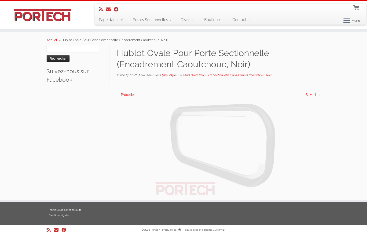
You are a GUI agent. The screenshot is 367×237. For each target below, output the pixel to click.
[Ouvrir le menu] (346, 21)
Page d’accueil (111, 20)
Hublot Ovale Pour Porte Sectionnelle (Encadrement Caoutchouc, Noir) (226, 75)
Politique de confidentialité (65, 209)
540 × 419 (167, 75)
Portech (155, 229)
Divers (188, 20)
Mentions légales (59, 215)
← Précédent (126, 95)
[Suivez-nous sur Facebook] (117, 9)
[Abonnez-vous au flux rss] (102, 9)
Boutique (213, 20)
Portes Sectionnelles (152, 20)
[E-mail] (110, 9)
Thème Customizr (214, 229)
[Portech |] (42, 15)
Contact (241, 20)
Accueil (52, 40)
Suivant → (313, 95)
